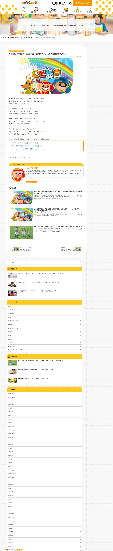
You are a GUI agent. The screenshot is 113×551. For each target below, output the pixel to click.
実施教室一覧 (92, 491)
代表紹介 (72, 500)
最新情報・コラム (75, 494)
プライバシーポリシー (95, 497)
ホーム (71, 491)
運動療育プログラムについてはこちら (20, 175)
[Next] (6, 548)
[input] (92, 59)
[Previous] (2, 548)
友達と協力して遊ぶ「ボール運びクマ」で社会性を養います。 (29, 163)
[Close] (9, 549)
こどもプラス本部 (26, 185)
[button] (104, 59)
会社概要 (91, 494)
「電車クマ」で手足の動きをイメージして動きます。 (27, 160)
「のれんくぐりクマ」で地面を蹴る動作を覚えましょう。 (28, 166)
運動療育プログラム (75, 497)
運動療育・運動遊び (16, 60)
